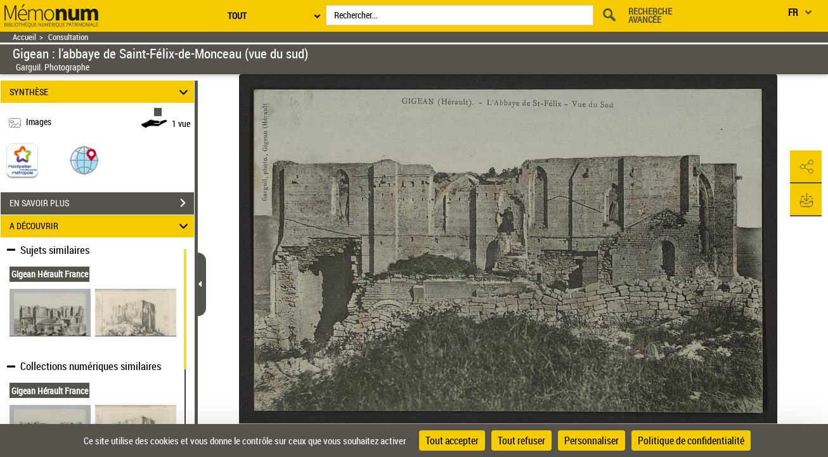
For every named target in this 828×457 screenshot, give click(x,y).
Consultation (68, 37)
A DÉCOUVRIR (100, 226)
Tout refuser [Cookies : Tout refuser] (521, 440)
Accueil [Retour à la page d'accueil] (24, 37)
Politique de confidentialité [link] (691, 440)
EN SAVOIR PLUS (102, 203)
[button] (84, 160)
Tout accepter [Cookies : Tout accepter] (452, 440)
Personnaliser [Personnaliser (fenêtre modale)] (591, 440)
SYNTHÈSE (100, 92)
